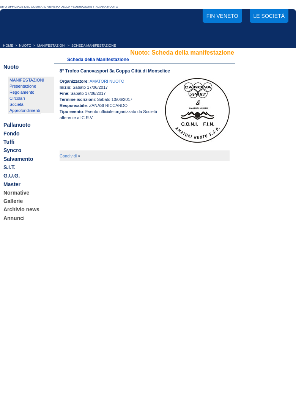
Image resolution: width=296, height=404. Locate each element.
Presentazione (22, 86)
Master (11, 184)
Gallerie (13, 201)
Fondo (11, 133)
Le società (269, 16)
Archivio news (21, 210)
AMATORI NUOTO (107, 81)
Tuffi (8, 142)
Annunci (14, 218)
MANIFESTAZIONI (51, 45)
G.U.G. (11, 176)
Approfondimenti (24, 110)
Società (16, 104)
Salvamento (18, 159)
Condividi (68, 156)
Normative (16, 193)
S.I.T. (9, 167)
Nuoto (11, 67)
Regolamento (21, 92)
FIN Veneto (222, 16)
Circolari (17, 98)
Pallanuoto (17, 125)
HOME (8, 45)
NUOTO (25, 45)
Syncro (12, 151)
